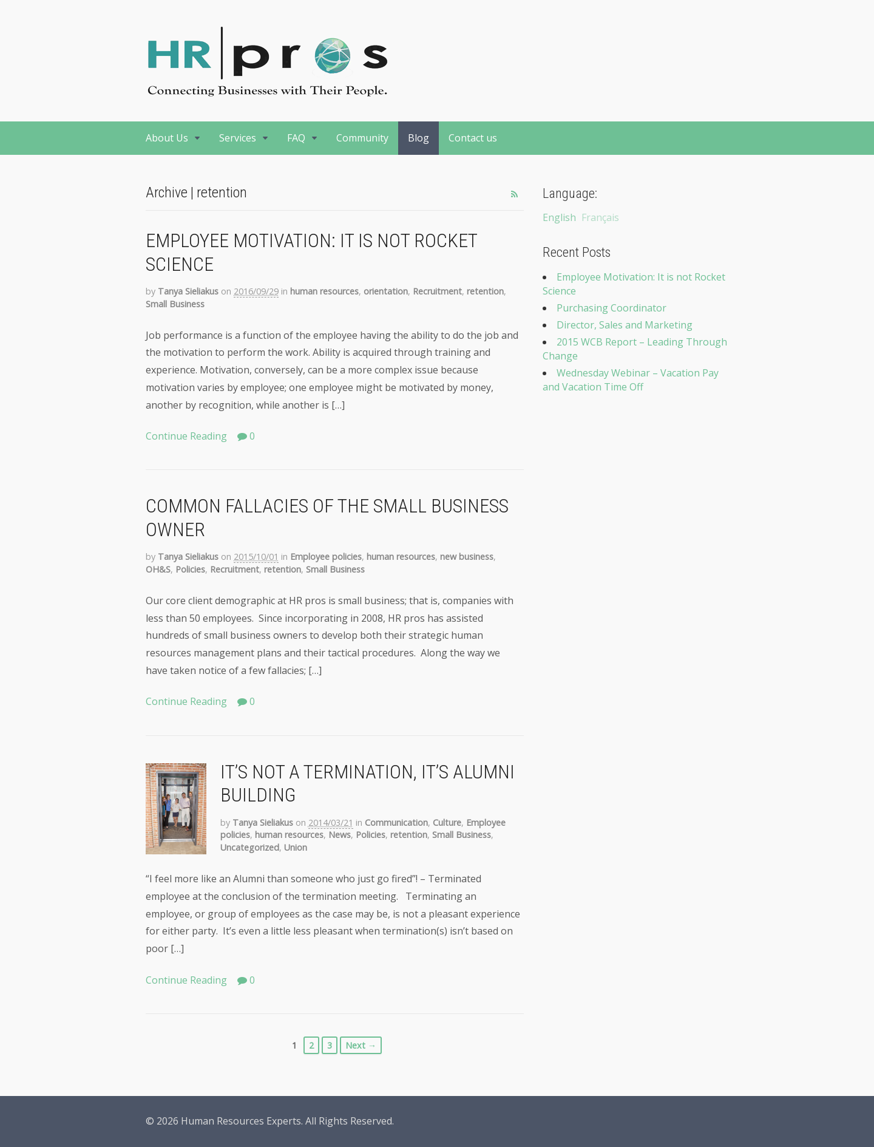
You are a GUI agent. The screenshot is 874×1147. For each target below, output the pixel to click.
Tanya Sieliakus (188, 291)
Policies (190, 569)
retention (485, 291)
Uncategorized (249, 847)
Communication (396, 822)
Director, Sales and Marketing (625, 325)
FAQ (296, 138)
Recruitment (437, 291)
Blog (418, 138)
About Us (167, 138)
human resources (324, 291)
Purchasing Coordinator (611, 308)
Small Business (175, 304)
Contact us (473, 138)
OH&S (158, 569)
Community (362, 138)
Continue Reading (186, 436)
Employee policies (326, 556)
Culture (447, 822)
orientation (386, 291)
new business (466, 556)
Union (295, 847)
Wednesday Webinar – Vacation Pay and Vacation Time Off (631, 379)
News (339, 834)
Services (237, 138)
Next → (360, 1045)
